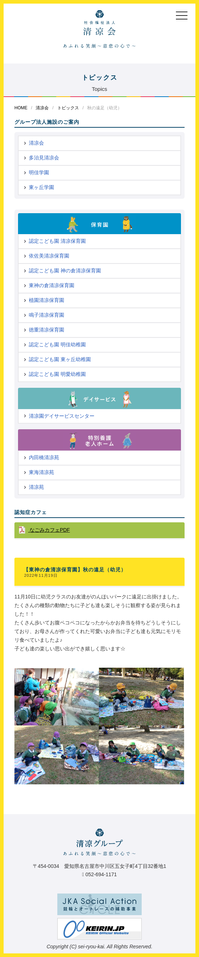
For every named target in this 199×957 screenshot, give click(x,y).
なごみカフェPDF (49, 530)
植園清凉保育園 (46, 300)
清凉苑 (36, 487)
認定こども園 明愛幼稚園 (57, 374)
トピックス (68, 107)
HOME (20, 107)
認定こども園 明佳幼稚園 (57, 344)
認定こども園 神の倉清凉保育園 (65, 270)
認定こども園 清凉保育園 (57, 241)
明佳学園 (39, 172)
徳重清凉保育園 (46, 330)
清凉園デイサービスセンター (61, 416)
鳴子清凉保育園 (46, 315)
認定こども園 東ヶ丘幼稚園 (60, 359)
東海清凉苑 (41, 472)
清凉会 (42, 107)
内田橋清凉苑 (44, 457)
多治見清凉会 (44, 158)
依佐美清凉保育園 (49, 256)
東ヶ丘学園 (41, 187)
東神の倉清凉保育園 (51, 285)
